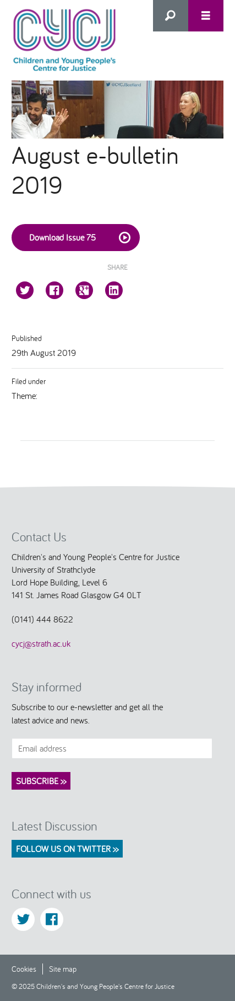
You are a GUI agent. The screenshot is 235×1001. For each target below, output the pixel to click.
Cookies (24, 968)
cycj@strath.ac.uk (41, 643)
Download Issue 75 (80, 238)
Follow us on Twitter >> (67, 848)
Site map (62, 968)
